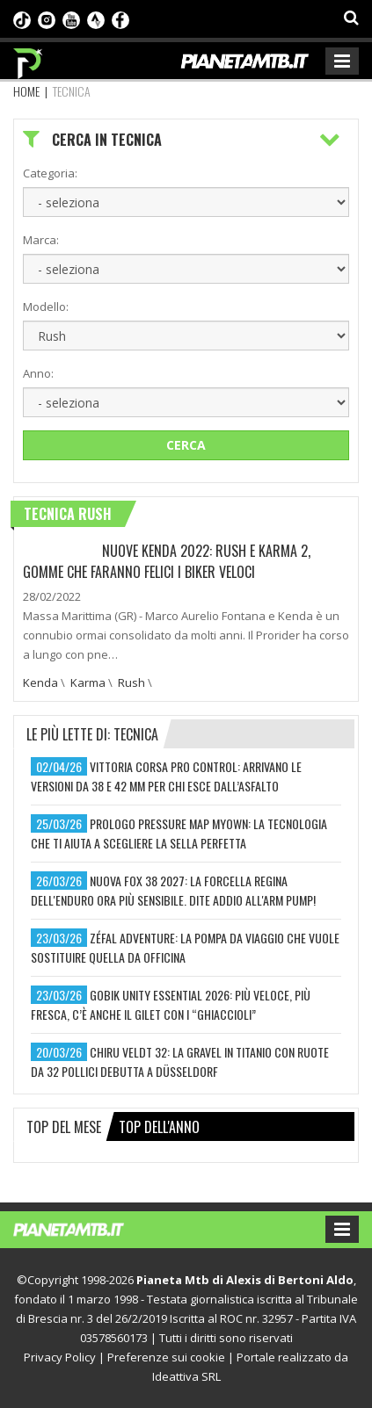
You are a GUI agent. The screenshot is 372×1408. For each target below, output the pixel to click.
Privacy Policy (60, 1357)
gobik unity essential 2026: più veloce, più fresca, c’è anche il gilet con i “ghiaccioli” (170, 1004)
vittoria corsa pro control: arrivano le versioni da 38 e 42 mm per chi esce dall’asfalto (166, 776)
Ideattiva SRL (186, 1376)
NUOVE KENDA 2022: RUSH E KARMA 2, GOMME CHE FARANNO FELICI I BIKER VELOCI (166, 561)
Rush (131, 682)
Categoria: (50, 173)
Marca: (41, 240)
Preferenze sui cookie (166, 1357)
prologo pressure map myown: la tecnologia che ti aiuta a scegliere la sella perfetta (179, 833)
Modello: (46, 306)
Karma (88, 682)
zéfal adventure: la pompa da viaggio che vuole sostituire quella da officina (185, 947)
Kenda (40, 682)
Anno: (38, 373)
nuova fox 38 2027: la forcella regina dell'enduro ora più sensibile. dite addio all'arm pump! (173, 890)
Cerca (186, 445)
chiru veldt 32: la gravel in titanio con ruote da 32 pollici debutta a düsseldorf (180, 1061)
